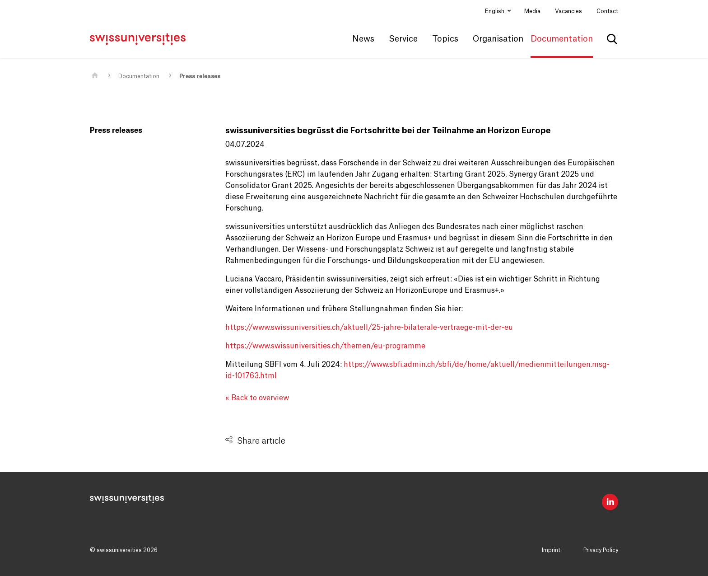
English (495, 11)
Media (532, 11)
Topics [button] (445, 39)
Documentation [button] (562, 39)
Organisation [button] (498, 39)
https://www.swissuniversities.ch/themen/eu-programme (325, 346)
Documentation (138, 76)
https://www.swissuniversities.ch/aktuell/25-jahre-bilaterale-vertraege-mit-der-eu (369, 327)
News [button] (363, 39)
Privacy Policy (600, 550)
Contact (607, 11)
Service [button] (403, 39)
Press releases (199, 76)
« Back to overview (257, 398)
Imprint (551, 550)
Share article (261, 441)
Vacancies (568, 11)
